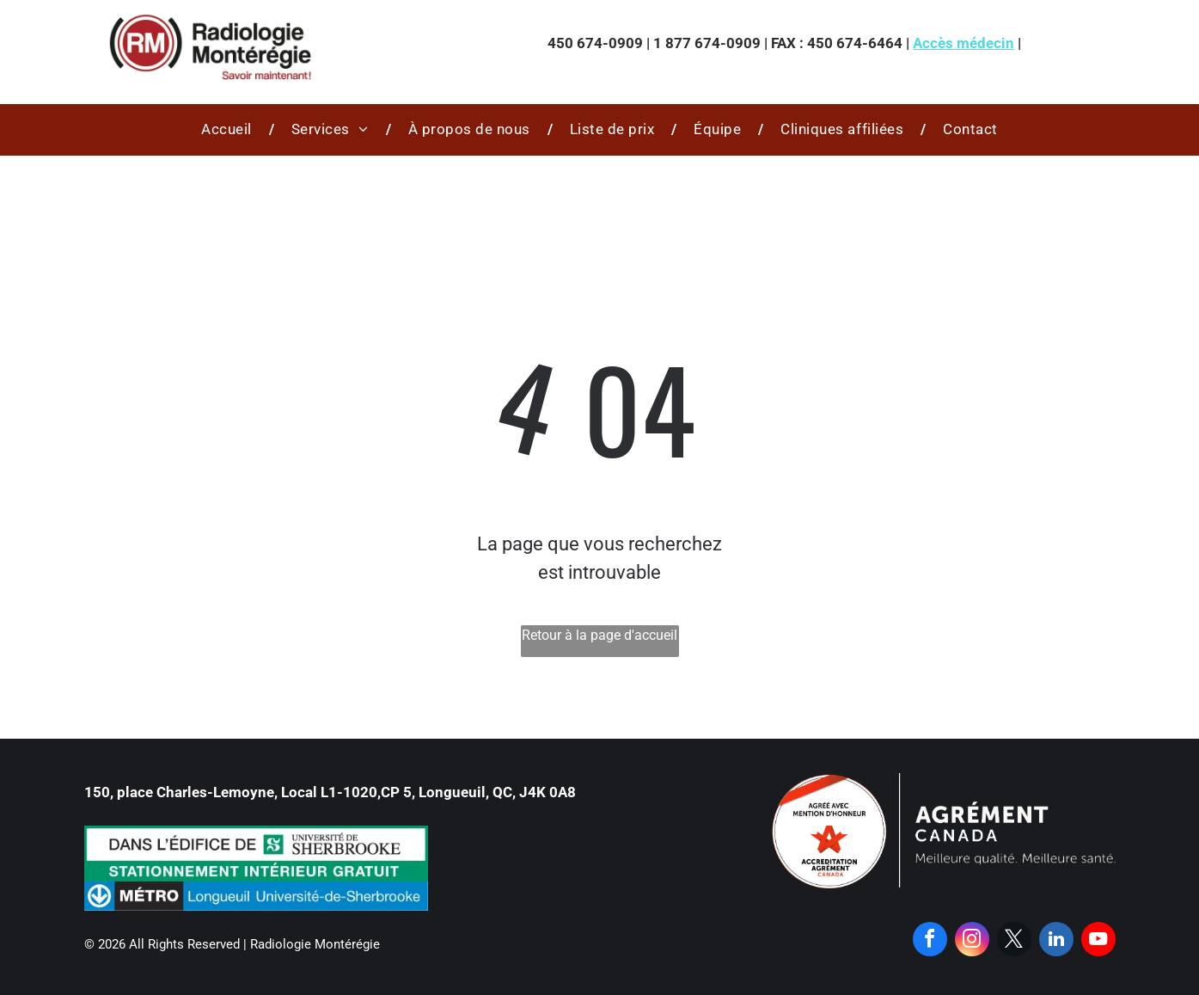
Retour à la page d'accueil (599, 635)
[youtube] (1098, 941)
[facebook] (930, 941)
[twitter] (1014, 941)
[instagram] (972, 941)
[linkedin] (1056, 941)
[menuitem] (229, 129)
